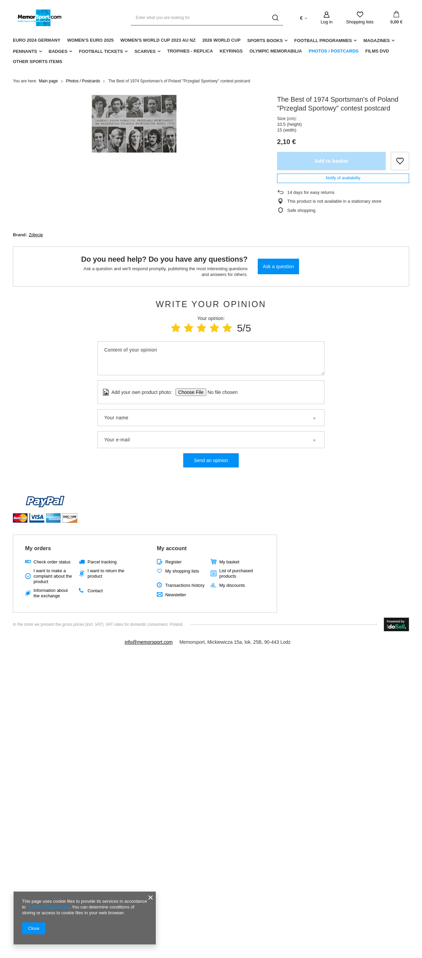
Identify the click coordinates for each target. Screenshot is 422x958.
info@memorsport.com (149, 642)
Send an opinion (211, 460)
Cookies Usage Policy (48, 907)
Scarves (145, 51)
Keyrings (231, 51)
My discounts (232, 585)
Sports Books (265, 40)
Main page (48, 81)
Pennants (25, 51)
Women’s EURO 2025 (90, 40)
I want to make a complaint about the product (53, 576)
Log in (327, 21)
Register (173, 561)
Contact (95, 590)
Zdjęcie (36, 234)
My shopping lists (182, 571)
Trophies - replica (190, 51)
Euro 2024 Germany (36, 40)
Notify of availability (343, 178)
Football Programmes (323, 40)
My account (172, 548)
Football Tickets (101, 51)
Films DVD (377, 51)
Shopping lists (360, 21)
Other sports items (37, 61)
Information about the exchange (51, 593)
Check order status (52, 561)
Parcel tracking (102, 561)
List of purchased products (236, 573)
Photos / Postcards (333, 51)
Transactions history (185, 585)
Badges (58, 51)
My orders (38, 548)
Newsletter (175, 594)
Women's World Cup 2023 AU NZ (157, 40)
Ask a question (278, 266)
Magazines (376, 40)
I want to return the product (105, 573)
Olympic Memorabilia (276, 51)
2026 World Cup (221, 40)
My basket (229, 561)
